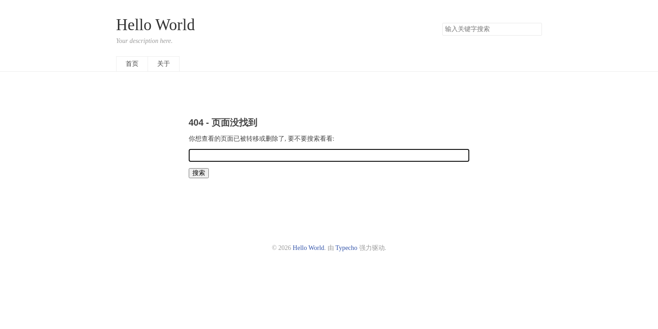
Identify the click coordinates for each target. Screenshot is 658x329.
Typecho (346, 247)
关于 (163, 63)
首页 (132, 63)
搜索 (534, 29)
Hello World (155, 25)
